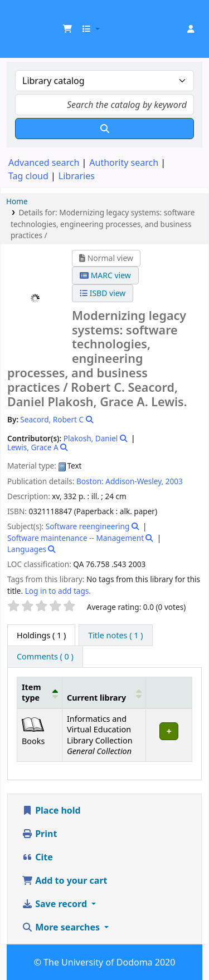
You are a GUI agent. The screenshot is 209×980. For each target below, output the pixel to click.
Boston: (90, 481)
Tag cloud (28, 176)
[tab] (115, 635)
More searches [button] (62, 927)
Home (17, 201)
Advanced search (43, 162)
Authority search (123, 162)
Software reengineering (88, 526)
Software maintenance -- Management (75, 538)
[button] (67, 29)
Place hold (51, 810)
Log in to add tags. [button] (58, 590)
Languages (26, 549)
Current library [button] (96, 697)
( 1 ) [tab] (41, 635)
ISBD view (102, 293)
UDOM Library (21, 16)
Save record (55, 904)
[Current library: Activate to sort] (104, 692)
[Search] (104, 128)
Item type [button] (31, 692)
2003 (174, 481)
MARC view (105, 275)
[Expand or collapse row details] (169, 734)
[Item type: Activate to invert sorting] (39, 692)
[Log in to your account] (190, 29)
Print (39, 834)
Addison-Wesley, (134, 481)
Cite (37, 857)
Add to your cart (65, 880)
